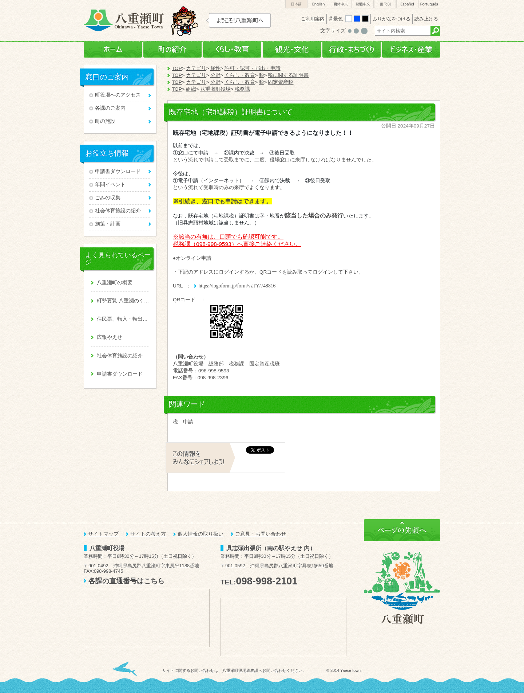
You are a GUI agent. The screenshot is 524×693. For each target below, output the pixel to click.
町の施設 (105, 121)
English (318, 4)
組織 (191, 89)
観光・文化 (292, 50)
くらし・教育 (232, 50)
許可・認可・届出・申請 (253, 68)
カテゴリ (196, 68)
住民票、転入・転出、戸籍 (123, 319)
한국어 (385, 4)
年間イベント (110, 184)
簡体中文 (341, 4)
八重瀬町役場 (215, 89)
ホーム (113, 50)
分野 (215, 75)
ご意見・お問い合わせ (260, 534)
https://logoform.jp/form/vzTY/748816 (236, 286)
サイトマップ (103, 534)
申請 (188, 421)
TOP (177, 68)
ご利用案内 (313, 18)
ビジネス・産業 (411, 50)
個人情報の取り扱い (200, 534)
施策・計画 (107, 224)
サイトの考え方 (148, 534)
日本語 (296, 4)
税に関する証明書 (288, 75)
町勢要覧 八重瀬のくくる (123, 301)
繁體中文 (363, 4)
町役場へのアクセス (118, 95)
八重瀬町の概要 (114, 282)
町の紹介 (172, 50)
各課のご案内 (110, 108)
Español (407, 4)
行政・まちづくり (351, 50)
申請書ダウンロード (118, 171)
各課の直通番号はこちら (126, 581)
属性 (215, 68)
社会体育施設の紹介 (118, 211)
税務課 (242, 89)
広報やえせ (109, 337)
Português (429, 4)
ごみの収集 (107, 197)
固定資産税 (280, 82)
